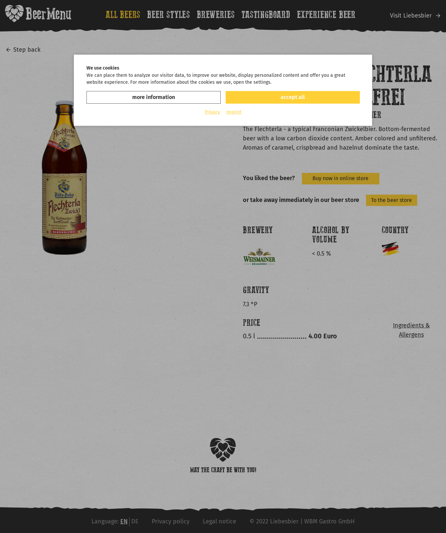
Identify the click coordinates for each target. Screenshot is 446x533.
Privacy (212, 112)
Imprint (234, 112)
